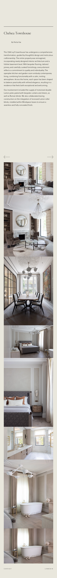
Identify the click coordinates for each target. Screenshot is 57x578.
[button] (10, 156)
